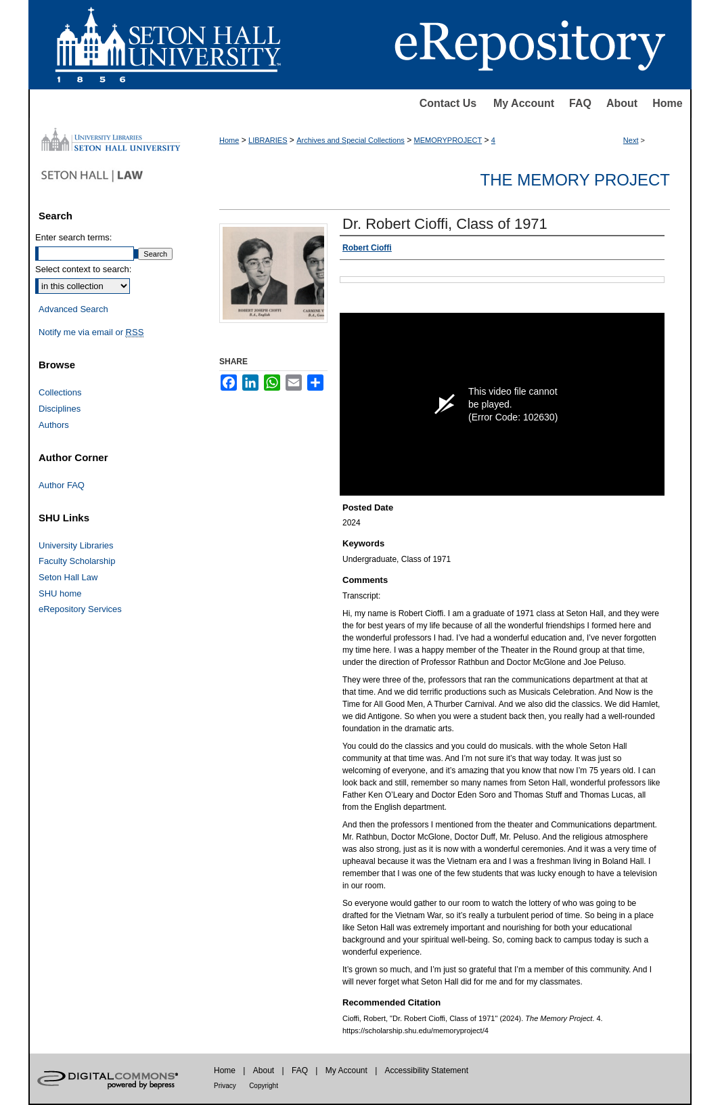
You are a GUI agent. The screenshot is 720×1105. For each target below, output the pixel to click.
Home (667, 103)
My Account (523, 103)
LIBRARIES (267, 140)
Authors (54, 425)
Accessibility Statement (426, 1070)
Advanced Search (73, 309)
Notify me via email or (91, 332)
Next (631, 140)
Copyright (263, 1085)
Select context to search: (83, 269)
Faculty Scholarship (77, 561)
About (621, 103)
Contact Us (448, 103)
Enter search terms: (73, 237)
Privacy (225, 1085)
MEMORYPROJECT (448, 140)
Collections (60, 392)
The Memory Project (575, 180)
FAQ (580, 103)
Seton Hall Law (68, 577)
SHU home (60, 593)
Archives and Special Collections (350, 140)
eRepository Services (80, 609)
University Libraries (76, 545)
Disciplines (60, 409)
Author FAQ (62, 485)
